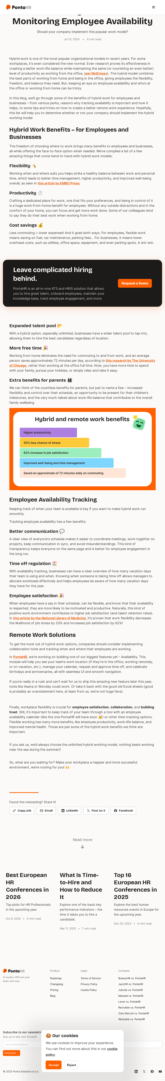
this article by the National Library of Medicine (49, 618)
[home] (18, 7)
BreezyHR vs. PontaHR (132, 978)
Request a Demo (135, 283)
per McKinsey (96, 73)
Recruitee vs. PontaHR (131, 1007)
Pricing (54, 989)
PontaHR (20, 657)
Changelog (56, 984)
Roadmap (56, 978)
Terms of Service (91, 978)
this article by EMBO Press (59, 183)
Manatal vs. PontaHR (130, 995)
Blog (52, 995)
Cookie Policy (89, 989)
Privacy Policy (89, 984)
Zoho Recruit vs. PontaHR (133, 1013)
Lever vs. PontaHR (129, 1001)
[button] (95, 7)
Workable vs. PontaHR (131, 1019)
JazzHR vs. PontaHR (130, 984)
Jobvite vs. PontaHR (130, 989)
